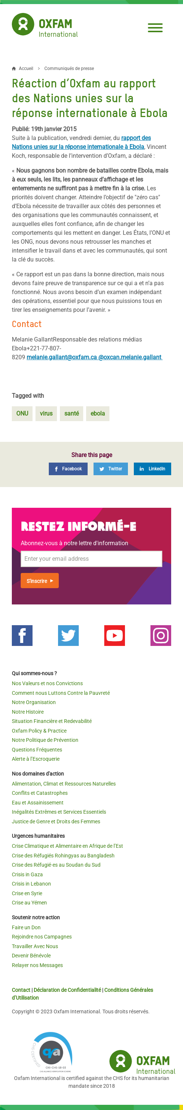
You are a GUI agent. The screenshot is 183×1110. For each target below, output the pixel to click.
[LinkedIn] (152, 469)
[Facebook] (68, 469)
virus (46, 413)
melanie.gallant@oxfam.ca (62, 357)
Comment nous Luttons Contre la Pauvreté (61, 693)
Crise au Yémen (29, 903)
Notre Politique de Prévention (45, 740)
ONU (22, 413)
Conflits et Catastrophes (40, 793)
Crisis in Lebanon (31, 884)
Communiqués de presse (69, 68)
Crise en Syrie (27, 893)
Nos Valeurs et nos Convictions (47, 683)
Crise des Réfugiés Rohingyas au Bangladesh (63, 856)
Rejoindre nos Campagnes (42, 937)
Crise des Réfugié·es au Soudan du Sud (56, 865)
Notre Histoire (28, 712)
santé (71, 413)
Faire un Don (26, 927)
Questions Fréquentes (37, 750)
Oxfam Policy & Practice (39, 731)
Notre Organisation (34, 702)
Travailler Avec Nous (35, 946)
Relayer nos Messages (37, 965)
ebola (98, 413)
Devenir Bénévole (31, 956)
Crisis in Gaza (27, 874)
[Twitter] (111, 469)
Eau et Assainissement (38, 803)
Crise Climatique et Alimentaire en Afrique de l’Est (67, 846)
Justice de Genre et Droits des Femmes (56, 821)
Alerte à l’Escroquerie (36, 759)
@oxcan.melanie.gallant (130, 357)
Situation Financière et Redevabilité (52, 721)
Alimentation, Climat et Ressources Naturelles (64, 784)
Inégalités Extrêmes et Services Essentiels (59, 812)
